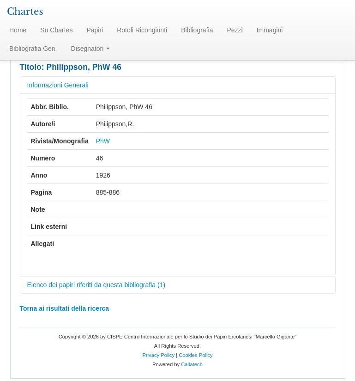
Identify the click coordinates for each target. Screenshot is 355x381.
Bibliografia (197, 30)
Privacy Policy (158, 355)
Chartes (25, 11)
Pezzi (234, 30)
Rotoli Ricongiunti (142, 30)
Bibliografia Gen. (33, 48)
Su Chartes (56, 30)
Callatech (192, 364)
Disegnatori (90, 48)
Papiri (94, 30)
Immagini (270, 30)
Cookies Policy (195, 355)
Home (17, 30)
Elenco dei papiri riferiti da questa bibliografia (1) (96, 285)
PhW (103, 141)
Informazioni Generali (58, 85)
